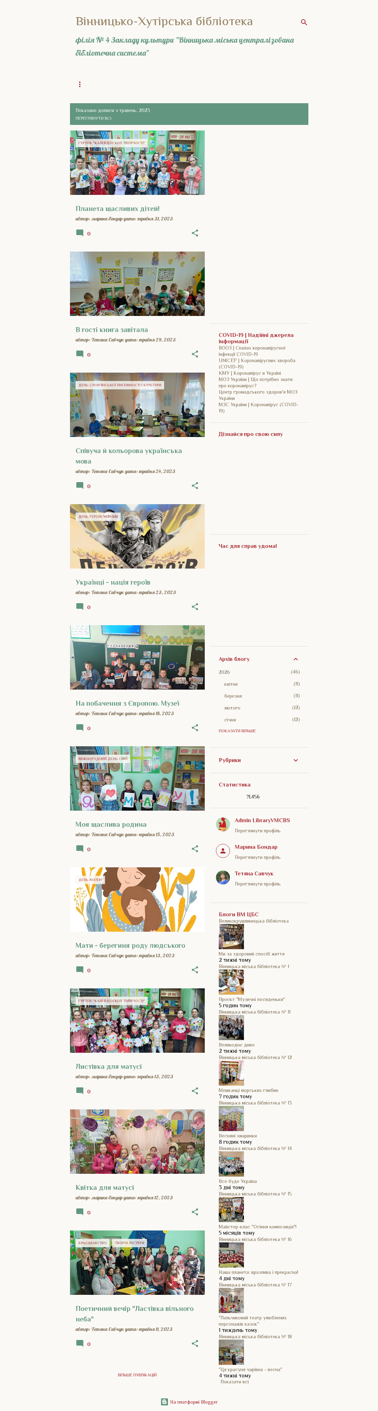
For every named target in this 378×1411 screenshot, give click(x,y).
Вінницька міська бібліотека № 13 (255, 1103)
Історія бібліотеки (213, 84)
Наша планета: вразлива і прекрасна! (258, 1272)
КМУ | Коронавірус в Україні (250, 373)
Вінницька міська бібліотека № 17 (255, 1284)
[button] (195, 233)
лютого (232, 708)
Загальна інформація (154, 84)
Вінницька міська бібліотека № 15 (255, 1194)
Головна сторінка (96, 84)
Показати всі (234, 1381)
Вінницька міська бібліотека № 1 (254, 966)
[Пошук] (304, 22)
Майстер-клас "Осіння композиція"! (257, 1226)
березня (233, 696)
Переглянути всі (93, 118)
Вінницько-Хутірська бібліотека (164, 21)
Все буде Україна (238, 1181)
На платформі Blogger (189, 1402)
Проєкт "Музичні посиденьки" (252, 999)
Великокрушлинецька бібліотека (254, 921)
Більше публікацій (137, 1375)
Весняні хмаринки (238, 1135)
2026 (224, 672)
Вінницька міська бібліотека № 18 (255, 1336)
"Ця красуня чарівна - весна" (250, 1369)
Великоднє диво (237, 1044)
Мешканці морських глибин (248, 1090)
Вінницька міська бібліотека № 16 (255, 1239)
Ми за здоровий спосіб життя (252, 954)
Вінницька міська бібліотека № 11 (254, 1012)
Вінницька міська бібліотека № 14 (255, 1148)
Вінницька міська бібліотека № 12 (255, 1057)
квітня (231, 684)
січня (230, 719)
